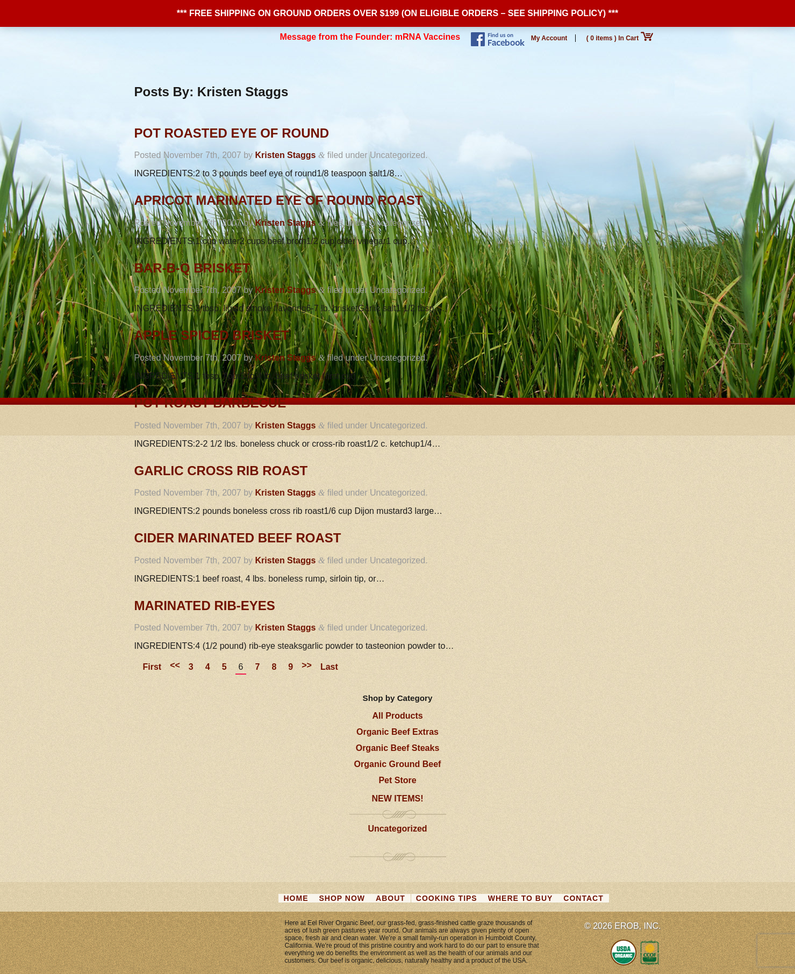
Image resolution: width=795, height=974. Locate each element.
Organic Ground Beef (397, 764)
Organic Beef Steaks (398, 748)
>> (307, 665)
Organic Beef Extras (397, 731)
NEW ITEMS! (398, 798)
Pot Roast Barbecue (210, 403)
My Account (549, 38)
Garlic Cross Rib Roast (221, 470)
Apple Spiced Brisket (211, 335)
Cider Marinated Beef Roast (237, 538)
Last (329, 666)
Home (296, 898)
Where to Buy (520, 898)
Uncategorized (397, 828)
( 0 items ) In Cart (619, 38)
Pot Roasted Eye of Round (232, 133)
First (152, 666)
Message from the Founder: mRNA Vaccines (370, 36)
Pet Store (397, 780)
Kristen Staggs (285, 155)
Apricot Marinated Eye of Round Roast (278, 200)
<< (175, 665)
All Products (397, 715)
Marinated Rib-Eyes (204, 605)
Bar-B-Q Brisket (192, 268)
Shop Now (342, 898)
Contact (583, 898)
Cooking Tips (446, 898)
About (390, 898)
